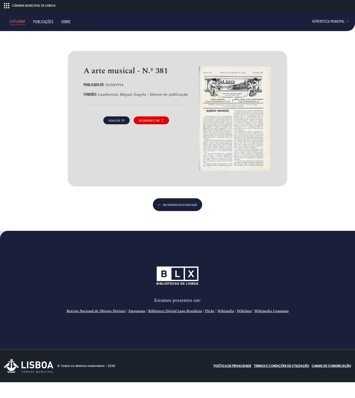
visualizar (116, 136)
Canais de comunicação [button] (331, 382)
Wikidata (244, 327)
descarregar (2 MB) (151, 136)
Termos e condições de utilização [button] (281, 382)
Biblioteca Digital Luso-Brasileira (175, 327)
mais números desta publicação (177, 220)
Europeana (136, 327)
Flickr (209, 327)
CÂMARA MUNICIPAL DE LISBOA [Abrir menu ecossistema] (29, 5)
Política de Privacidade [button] (232, 382)
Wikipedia (225, 327)
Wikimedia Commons (271, 327)
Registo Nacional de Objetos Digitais (96, 327)
